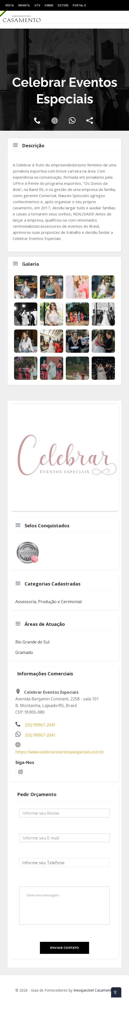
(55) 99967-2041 (40, 725)
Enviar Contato (64, 948)
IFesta (9, 5)
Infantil (24, 5)
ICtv (37, 5)
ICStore (63, 5)
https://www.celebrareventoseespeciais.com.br (59, 752)
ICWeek (49, 5)
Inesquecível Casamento (93, 990)
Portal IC (79, 5)
